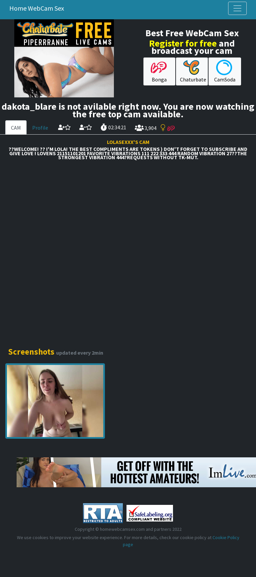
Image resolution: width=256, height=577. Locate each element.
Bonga (159, 71)
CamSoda (224, 71)
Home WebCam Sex (36, 8)
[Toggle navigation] (237, 8)
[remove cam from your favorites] (85, 127)
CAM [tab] (16, 127)
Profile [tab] (40, 127)
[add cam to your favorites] (64, 127)
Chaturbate (193, 71)
